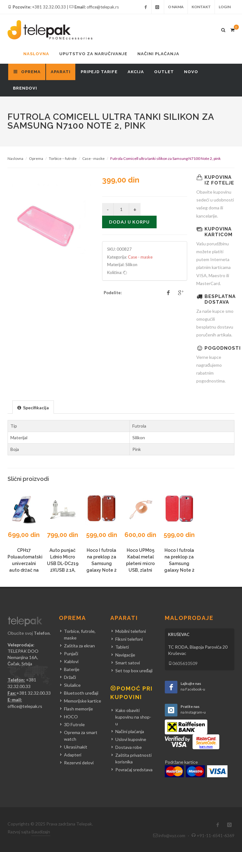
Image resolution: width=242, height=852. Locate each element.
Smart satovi (127, 662)
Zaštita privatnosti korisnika (133, 758)
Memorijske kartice (82, 700)
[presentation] (33, 407)
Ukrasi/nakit (75, 747)
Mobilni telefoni (130, 631)
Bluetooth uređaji (81, 693)
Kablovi (71, 661)
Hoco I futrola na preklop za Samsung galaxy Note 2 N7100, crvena (179, 563)
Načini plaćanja (158, 53)
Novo (191, 71)
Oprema (36, 158)
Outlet (164, 71)
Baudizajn (41, 831)
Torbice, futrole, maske (79, 634)
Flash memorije (78, 708)
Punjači (71, 653)
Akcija (136, 71)
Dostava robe (128, 747)
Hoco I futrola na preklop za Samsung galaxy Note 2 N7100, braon (101, 563)
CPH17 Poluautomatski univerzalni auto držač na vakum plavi (25, 563)
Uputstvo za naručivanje (93, 53)
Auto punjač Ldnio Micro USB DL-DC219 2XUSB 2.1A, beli (62, 563)
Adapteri (72, 754)
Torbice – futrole (63, 158)
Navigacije (125, 654)
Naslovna (36, 53)
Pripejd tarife (99, 71)
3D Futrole (74, 724)
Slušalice (72, 685)
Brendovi (25, 88)
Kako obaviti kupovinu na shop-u (133, 717)
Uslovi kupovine (130, 739)
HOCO (71, 716)
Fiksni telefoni (129, 639)
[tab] (33, 406)
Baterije (71, 669)
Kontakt (201, 6)
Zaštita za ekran (79, 645)
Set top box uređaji (134, 670)
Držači (70, 677)
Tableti (122, 647)
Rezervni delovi (79, 762)
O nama (176, 6)
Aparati (61, 71)
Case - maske (93, 158)
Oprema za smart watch (80, 736)
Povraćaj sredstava (134, 769)
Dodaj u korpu (129, 222)
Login (225, 6)
